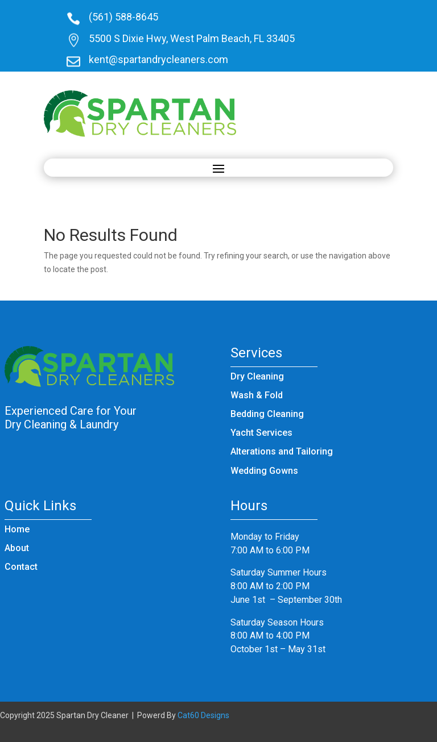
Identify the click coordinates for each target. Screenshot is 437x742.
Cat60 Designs (203, 715)
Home (17, 529)
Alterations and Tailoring (281, 451)
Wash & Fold (256, 395)
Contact (21, 566)
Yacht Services (261, 432)
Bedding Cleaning (267, 413)
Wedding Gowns (264, 470)
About (17, 548)
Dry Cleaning (257, 376)
